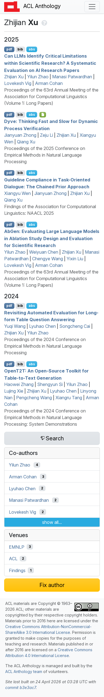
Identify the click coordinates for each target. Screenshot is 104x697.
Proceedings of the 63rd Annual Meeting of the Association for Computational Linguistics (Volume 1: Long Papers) (51, 96)
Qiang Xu (26, 141)
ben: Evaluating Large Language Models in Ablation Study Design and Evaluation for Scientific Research (51, 238)
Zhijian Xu (14, 76)
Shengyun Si (50, 384)
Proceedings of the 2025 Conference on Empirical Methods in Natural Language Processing (44, 155)
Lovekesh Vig (17, 83)
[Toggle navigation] (92, 6)
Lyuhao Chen (42, 326)
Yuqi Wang (15, 326)
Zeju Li (46, 135)
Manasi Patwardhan (72, 76)
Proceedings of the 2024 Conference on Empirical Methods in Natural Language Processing (45, 346)
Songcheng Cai (74, 326)
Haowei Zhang (19, 384)
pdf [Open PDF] (9, 49)
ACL (13, 558)
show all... (52, 522)
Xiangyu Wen (17, 193)
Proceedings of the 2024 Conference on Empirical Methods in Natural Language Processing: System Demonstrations (45, 417)
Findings (17, 570)
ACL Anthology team (23, 671)
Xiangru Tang (68, 397)
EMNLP (16, 546)
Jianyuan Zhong (20, 135)
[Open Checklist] (42, 114)
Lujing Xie (13, 391)
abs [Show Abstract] (32, 49)
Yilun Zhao (38, 76)
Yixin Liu (75, 258)
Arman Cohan (49, 83)
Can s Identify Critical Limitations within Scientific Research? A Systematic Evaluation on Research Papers (50, 63)
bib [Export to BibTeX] (20, 49)
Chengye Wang (47, 258)
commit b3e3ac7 (20, 687)
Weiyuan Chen (43, 252)
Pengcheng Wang (34, 397)
